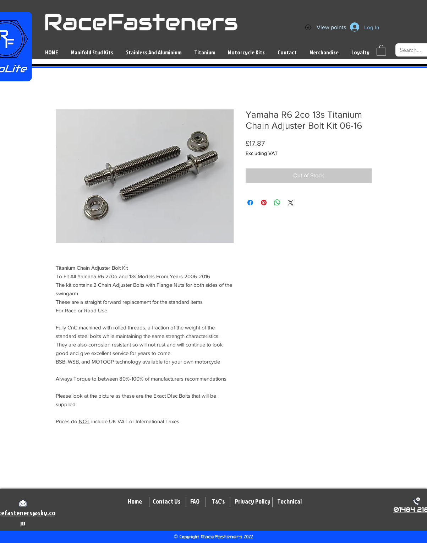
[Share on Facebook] (250, 202)
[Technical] (289, 501)
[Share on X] (290, 202)
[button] (381, 49)
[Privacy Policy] (252, 501)
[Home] (135, 501)
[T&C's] (218, 501)
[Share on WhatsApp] (277, 202)
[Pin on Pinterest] (263, 202)
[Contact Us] (167, 501)
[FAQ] (195, 501)
